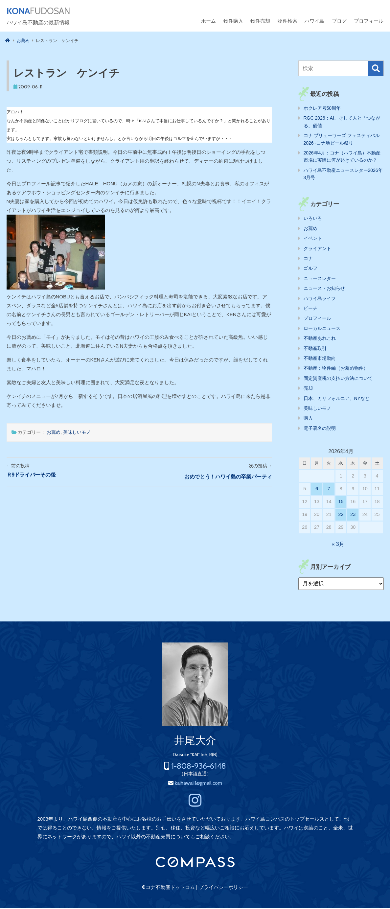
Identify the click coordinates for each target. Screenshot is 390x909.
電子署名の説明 (320, 429)
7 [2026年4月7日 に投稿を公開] (329, 490)
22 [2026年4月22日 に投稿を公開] (340, 515)
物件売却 (260, 22)
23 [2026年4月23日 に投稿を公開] (353, 515)
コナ (308, 259)
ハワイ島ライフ (320, 299)
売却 (308, 389)
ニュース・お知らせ (324, 289)
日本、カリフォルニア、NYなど (337, 399)
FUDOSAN (45, 12)
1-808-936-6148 (198, 767)
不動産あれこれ (320, 339)
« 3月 (338, 545)
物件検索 (287, 22)
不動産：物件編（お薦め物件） (336, 369)
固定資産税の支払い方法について (338, 379)
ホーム (208, 22)
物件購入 (233, 22)
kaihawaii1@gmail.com (198, 784)
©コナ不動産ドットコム (168, 889)
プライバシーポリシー (223, 889)
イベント (313, 239)
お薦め (53, 433)
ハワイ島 (314, 22)
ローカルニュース (322, 329)
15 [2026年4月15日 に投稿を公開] (340, 502)
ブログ (339, 22)
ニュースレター (320, 279)
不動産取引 (315, 349)
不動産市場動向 (320, 359)
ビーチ (310, 309)
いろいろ (313, 219)
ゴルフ (310, 269)
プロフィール (368, 22)
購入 (308, 419)
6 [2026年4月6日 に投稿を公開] (316, 490)
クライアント (317, 249)
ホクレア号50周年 (322, 109)
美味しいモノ (77, 433)
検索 (376, 70)
